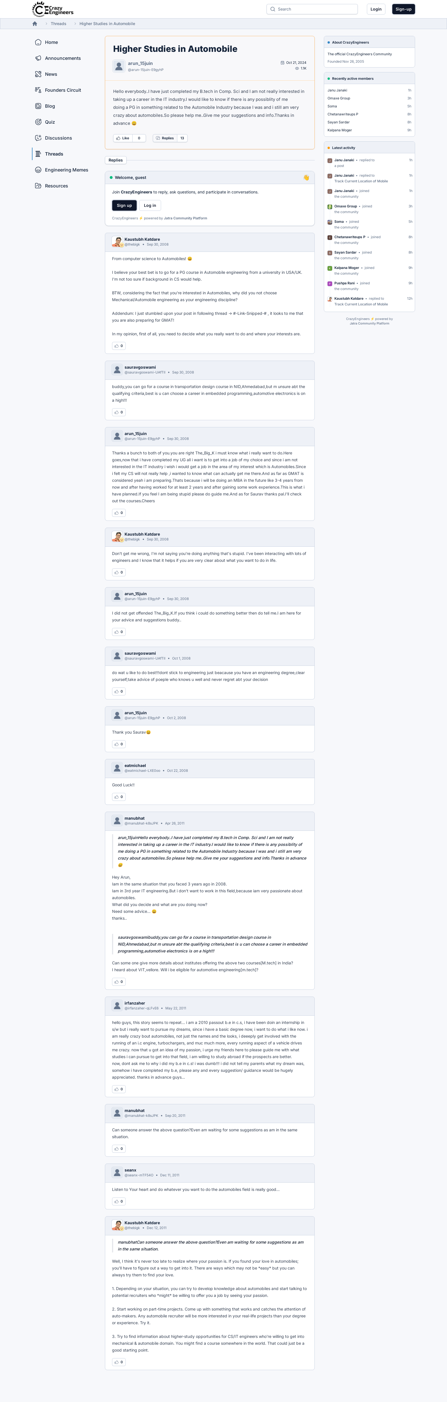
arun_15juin (140, 63)
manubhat (135, 818)
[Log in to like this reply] (119, 346)
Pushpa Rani (344, 283)
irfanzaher (135, 1003)
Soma (332, 106)
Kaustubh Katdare (142, 239)
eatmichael (135, 765)
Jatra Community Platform (185, 218)
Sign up (124, 205)
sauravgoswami (140, 367)
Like (122, 138)
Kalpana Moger (340, 130)
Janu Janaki (337, 90)
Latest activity (343, 148)
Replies (165, 138)
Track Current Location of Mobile (361, 181)
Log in (150, 205)
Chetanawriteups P (343, 114)
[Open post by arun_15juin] (293, 62)
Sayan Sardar (339, 122)
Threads (58, 23)
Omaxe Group (339, 98)
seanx (130, 1170)
